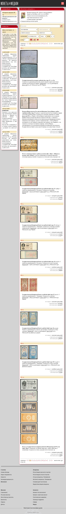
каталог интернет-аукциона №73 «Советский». (9, 77)
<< (26, 43)
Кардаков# (43, 83)
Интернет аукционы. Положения (42, 479)
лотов (51, 36)
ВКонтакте (4, 482)
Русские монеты (5, 495)
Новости (3, 477)
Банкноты (4, 499)
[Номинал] (29, 32)
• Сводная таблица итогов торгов (29, 21)
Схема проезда (5, 472)
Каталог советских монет (40, 495)
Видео (35, 504)
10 (46, 43)
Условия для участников (40, 482)
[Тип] (45, 32)
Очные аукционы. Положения (41, 477)
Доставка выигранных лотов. (35, 17)
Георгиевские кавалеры (39, 497)
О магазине (4, 492)
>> (52, 43)
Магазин (3, 490)
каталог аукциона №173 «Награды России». (9, 137)
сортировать (33, 36)
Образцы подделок (38, 499)
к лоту (24, 39)
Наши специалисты (6, 474)
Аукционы (36, 470)
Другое (3, 504)
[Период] (29, 29)
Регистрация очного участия (41, 474)
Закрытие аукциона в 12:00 (9, 19)
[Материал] (44, 29)
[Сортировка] (43, 36)
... (48, 43)
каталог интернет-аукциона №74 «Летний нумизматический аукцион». (9, 58)
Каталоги (35, 490)
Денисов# (25, 85)
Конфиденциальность (7, 479)
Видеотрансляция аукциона (41, 484)
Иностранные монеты (7, 497)
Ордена (3, 502)
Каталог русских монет (39, 492)
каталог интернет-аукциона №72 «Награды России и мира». (9, 95)
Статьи (35, 502)
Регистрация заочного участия (41, 472)
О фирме (3, 470)
